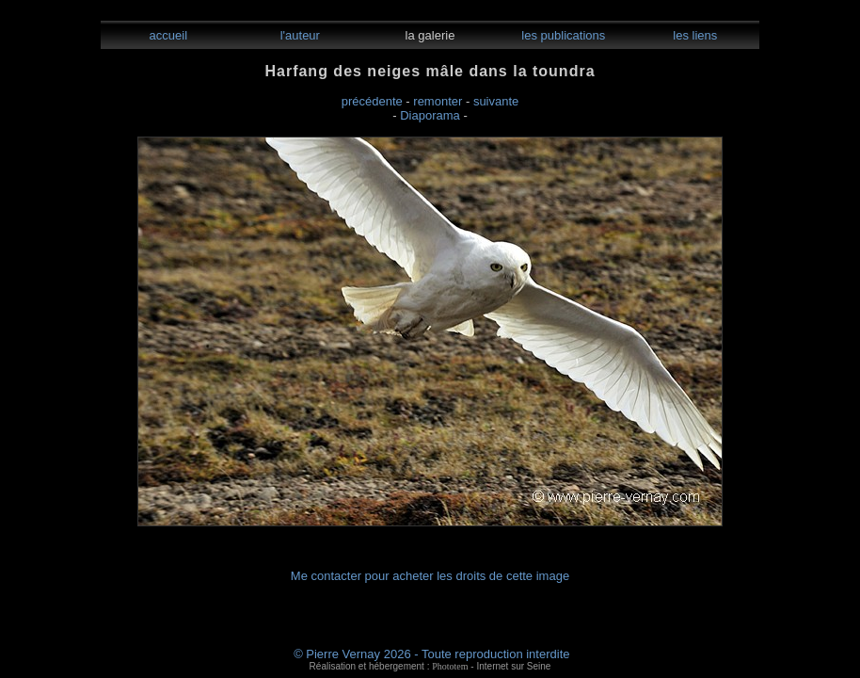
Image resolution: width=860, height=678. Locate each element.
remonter (437, 101)
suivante (495, 101)
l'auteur (298, 35)
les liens (694, 35)
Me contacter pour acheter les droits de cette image (430, 576)
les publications (562, 35)
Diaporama (430, 115)
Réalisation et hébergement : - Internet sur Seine (430, 666)
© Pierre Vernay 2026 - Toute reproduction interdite (431, 654)
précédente (372, 101)
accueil (166, 35)
